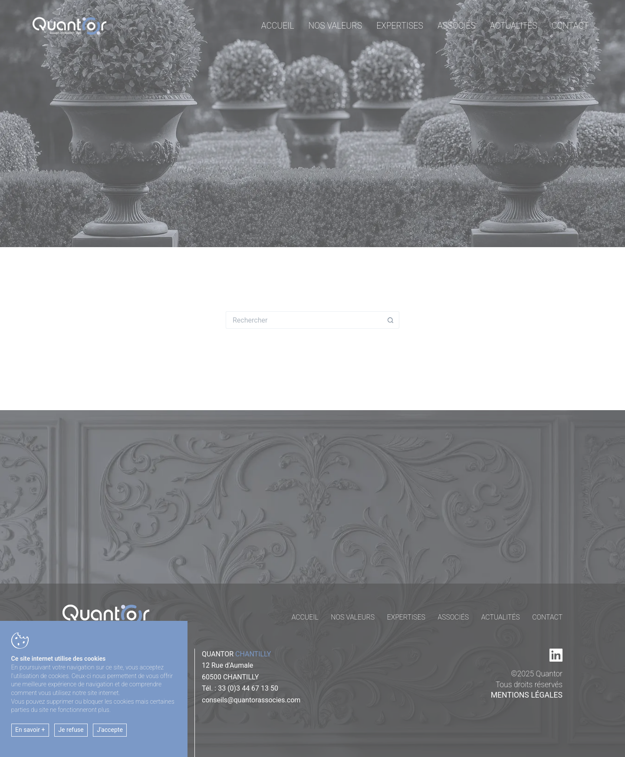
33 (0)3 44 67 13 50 (248, 688)
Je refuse (70, 729)
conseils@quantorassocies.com (251, 700)
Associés (457, 26)
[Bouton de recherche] (390, 320)
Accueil (277, 26)
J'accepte (110, 729)
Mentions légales (526, 695)
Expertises (399, 26)
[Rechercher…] (304, 320)
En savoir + (30, 729)
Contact (570, 26)
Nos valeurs (335, 26)
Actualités (513, 26)
